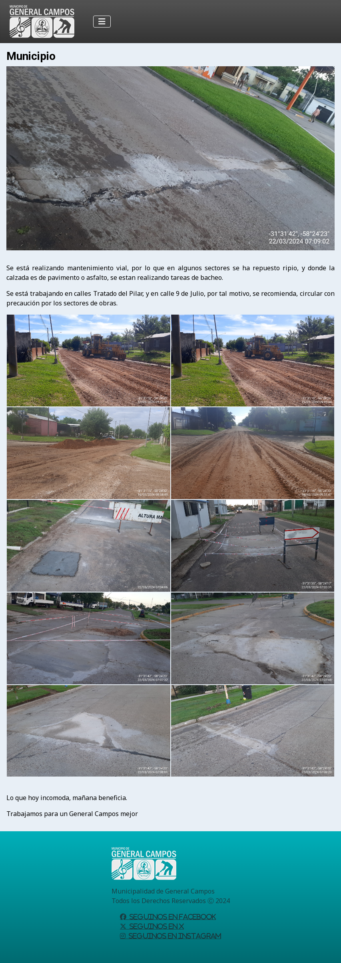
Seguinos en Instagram (173, 936)
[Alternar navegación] (102, 22)
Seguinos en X (155, 926)
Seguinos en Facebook (171, 916)
